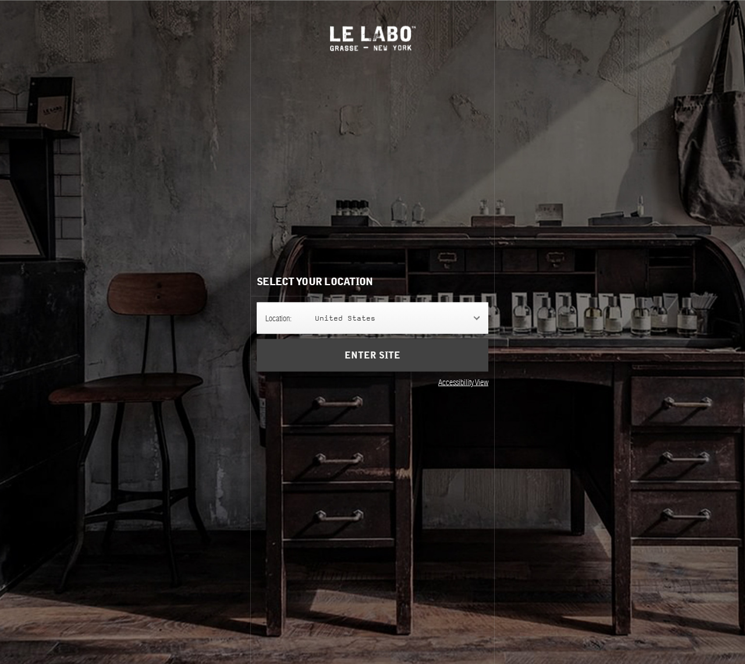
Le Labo (373, 38)
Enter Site (372, 355)
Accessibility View (463, 381)
